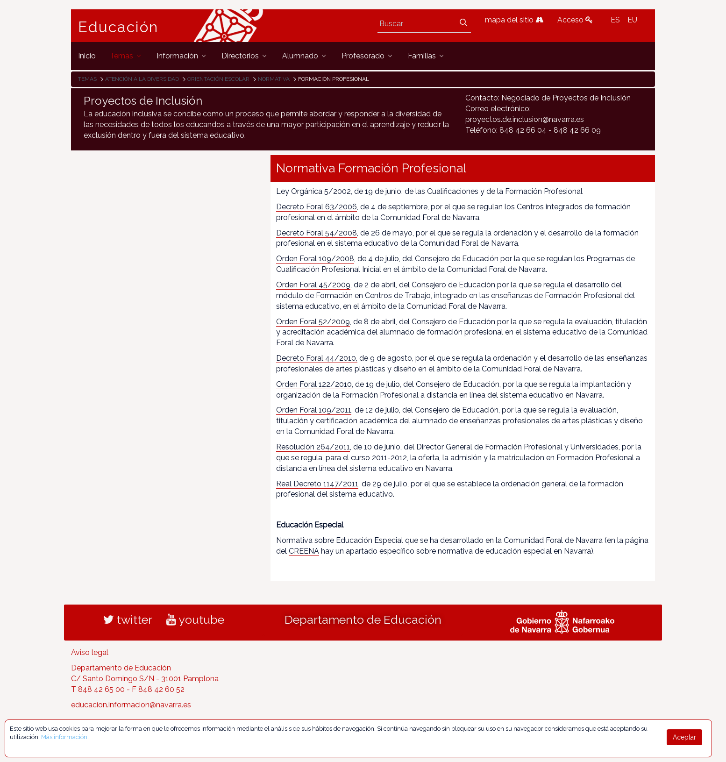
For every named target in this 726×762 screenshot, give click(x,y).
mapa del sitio (514, 19)
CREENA (304, 551)
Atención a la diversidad (142, 79)
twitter (127, 619)
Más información (64, 737)
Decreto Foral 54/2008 (316, 232)
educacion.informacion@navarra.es (131, 704)
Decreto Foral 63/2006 (316, 206)
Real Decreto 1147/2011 (317, 483)
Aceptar (684, 737)
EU (632, 19)
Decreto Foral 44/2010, (316, 358)
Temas (87, 79)
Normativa (274, 79)
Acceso (575, 19)
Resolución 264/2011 (313, 446)
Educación (118, 27)
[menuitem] (87, 56)
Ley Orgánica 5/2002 (313, 191)
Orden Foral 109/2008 (315, 258)
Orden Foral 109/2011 (313, 410)
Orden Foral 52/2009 (313, 321)
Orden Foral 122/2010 (314, 384)
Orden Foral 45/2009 (313, 284)
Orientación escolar (218, 79)
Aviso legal (89, 652)
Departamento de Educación (363, 619)
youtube (195, 619)
